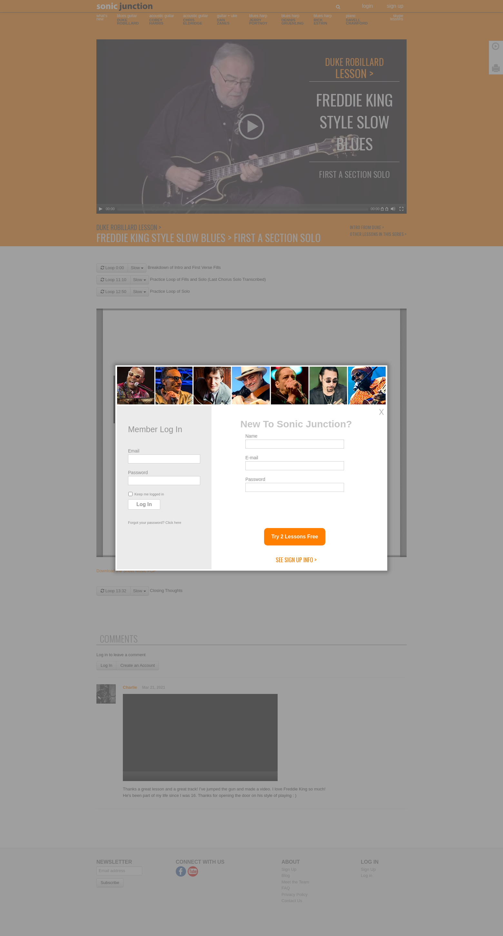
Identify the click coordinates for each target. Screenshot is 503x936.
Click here (173, 522)
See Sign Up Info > (296, 559)
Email (133, 450)
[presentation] (294, 507)
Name (251, 436)
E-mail (251, 457)
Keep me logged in (146, 494)
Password (138, 472)
